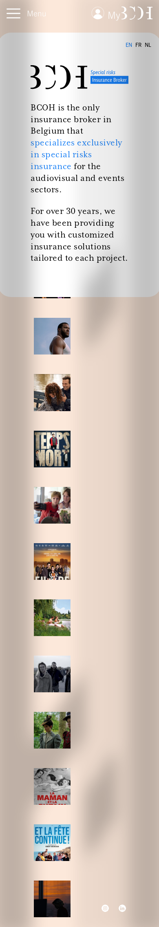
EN (129, 45)
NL (148, 45)
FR (138, 45)
